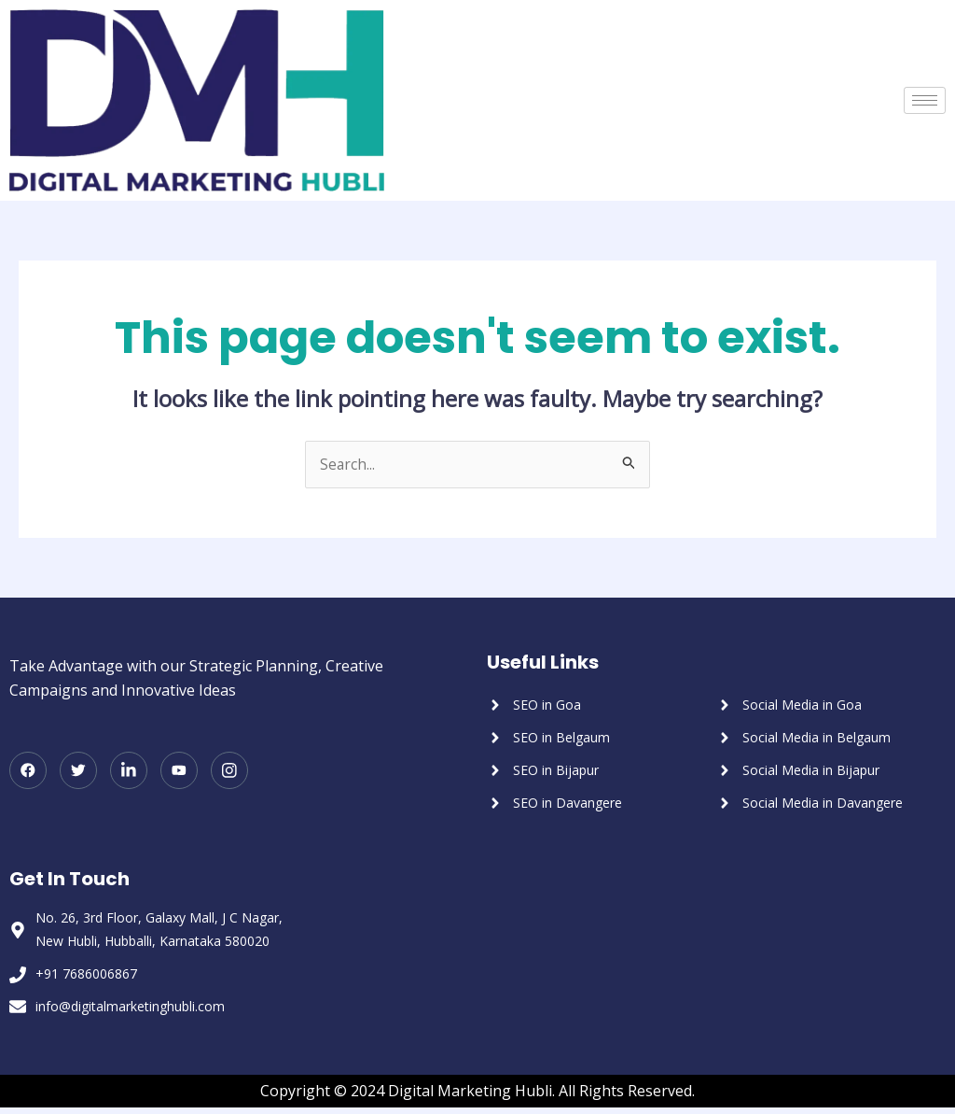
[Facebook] (28, 771)
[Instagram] (229, 771)
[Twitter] (78, 771)
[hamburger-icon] (925, 100)
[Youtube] (179, 771)
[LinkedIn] (128, 771)
